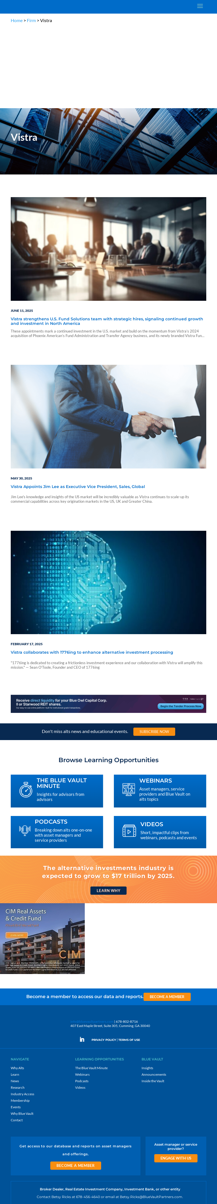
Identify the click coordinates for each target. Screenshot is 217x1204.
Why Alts (17, 987)
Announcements (154, 994)
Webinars (82, 994)
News (15, 1000)
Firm (31, 20)
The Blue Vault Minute (91, 987)
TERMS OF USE (129, 959)
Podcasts (81, 1000)
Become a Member (167, 916)
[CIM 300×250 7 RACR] (42, 893)
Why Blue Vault (22, 1033)
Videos (80, 1007)
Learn (15, 994)
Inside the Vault (153, 1000)
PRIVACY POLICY (104, 959)
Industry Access (22, 1013)
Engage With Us (175, 1077)
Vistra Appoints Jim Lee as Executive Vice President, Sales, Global (78, 406)
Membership (20, 1020)
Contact (17, 1039)
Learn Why (108, 809)
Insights (147, 987)
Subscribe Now (154, 651)
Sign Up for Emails (151, 1139)
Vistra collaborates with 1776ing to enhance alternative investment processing (92, 572)
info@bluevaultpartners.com (92, 941)
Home (17, 20)
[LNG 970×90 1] (108, 632)
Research (18, 1007)
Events (16, 1026)
